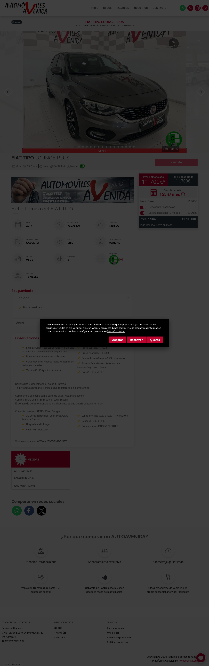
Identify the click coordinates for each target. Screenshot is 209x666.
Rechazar (136, 340)
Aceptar (117, 340)
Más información (116, 331)
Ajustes (155, 340)
